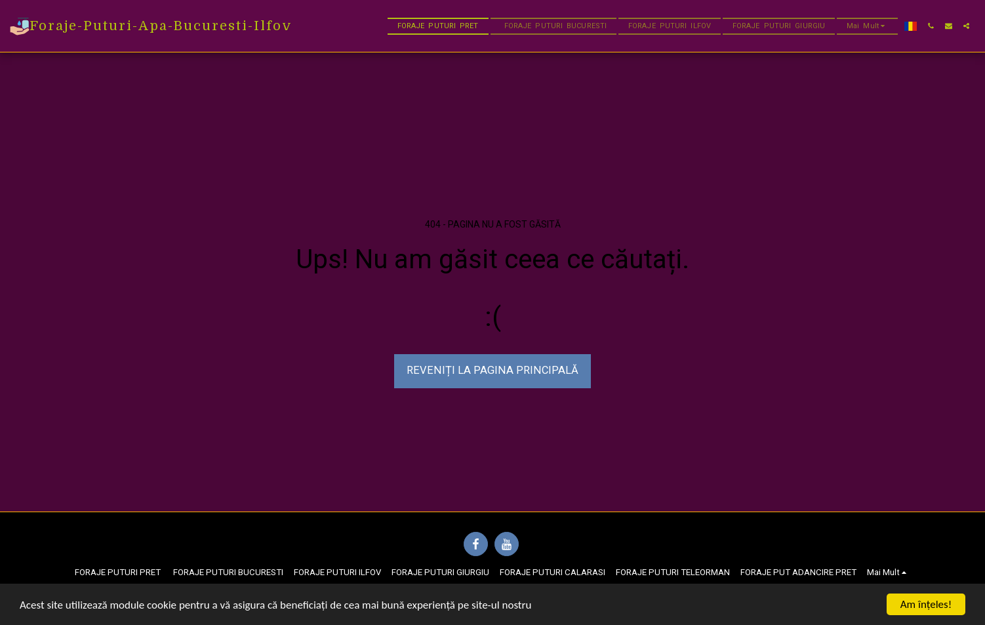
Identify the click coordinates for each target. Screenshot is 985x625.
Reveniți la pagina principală (492, 370)
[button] (931, 26)
